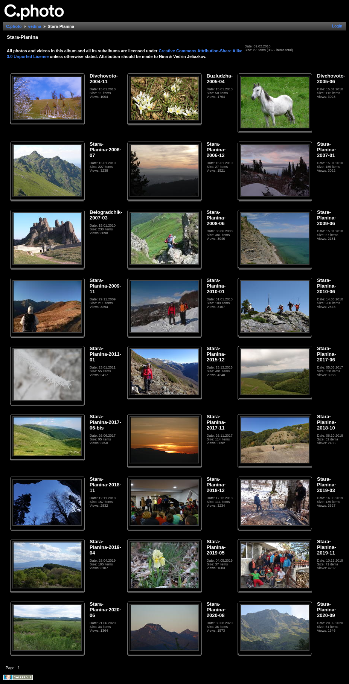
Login (337, 26)
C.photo (14, 26)
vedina (34, 26)
